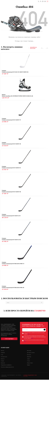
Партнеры (29, 407)
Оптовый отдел (4, 407)
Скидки (2, 411)
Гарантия (3, 403)
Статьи (28, 411)
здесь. (29, 384)
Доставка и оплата (31, 403)
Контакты (29, 405)
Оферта (28, 416)
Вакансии (3, 413)
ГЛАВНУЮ (39, 361)
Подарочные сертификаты (6, 416)
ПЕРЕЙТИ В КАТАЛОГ (33, 48)
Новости (3, 409)
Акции (28, 409)
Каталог (2, 401)
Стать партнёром (9, 389)
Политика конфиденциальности (8, 418)
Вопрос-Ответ (30, 413)
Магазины (29, 401)
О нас (2, 405)
